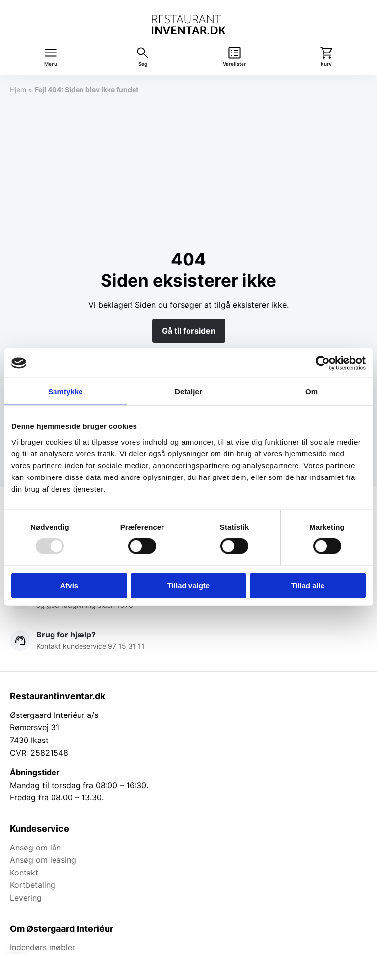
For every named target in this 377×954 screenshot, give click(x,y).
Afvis (69, 585)
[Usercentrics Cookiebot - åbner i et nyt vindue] (323, 363)
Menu (50, 64)
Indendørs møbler (42, 947)
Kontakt (24, 872)
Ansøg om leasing (43, 860)
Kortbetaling (32, 885)
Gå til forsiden (188, 331)
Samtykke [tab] (65, 391)
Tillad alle (307, 585)
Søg (142, 64)
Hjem (18, 89)
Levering (26, 897)
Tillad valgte (188, 585)
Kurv (326, 64)
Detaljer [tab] (188, 391)
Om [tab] (311, 391)
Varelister (234, 64)
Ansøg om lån (35, 847)
